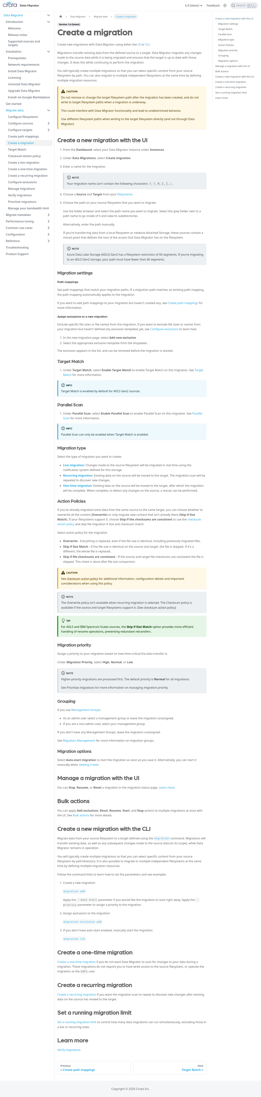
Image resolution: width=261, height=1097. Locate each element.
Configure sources (20, 123)
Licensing (14, 78)
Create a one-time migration (27, 169)
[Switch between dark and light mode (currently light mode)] (225, 5)
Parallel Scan (225, 34)
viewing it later (88, 765)
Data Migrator (13, 15)
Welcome (14, 28)
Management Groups (85, 710)
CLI (147, 44)
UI (139, 44)
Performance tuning (20, 221)
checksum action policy (82, 579)
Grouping (223, 55)
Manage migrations (21, 189)
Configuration (15, 234)
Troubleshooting (17, 247)
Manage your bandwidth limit (28, 208)
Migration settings (228, 23)
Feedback (213, 5)
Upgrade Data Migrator (24, 91)
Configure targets (20, 130)
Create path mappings (23, 136)
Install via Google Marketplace (29, 97)
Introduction (14, 22)
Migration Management (79, 741)
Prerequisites (17, 58)
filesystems (124, 194)
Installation (14, 52)
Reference (13, 241)
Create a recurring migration (27, 176)
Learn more (167, 788)
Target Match (17, 149)
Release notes (17, 35)
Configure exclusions (22, 182)
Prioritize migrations (22, 202)
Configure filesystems (23, 117)
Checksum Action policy (24, 156)
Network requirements (24, 65)
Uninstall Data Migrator (24, 84)
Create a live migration (23, 163)
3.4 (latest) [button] (192, 5)
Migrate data (15, 110)
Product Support (17, 254)
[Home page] (60, 16)
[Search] (244, 5)
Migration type (226, 39)
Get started (13, 104)
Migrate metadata (18, 215)
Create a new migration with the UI (234, 18)
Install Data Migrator (22, 71)
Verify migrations (20, 195)
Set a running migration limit (76, 1022)
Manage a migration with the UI (232, 66)
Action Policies (226, 45)
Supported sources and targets (24, 43)
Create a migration (21, 143)
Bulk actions (81, 815)
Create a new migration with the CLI (234, 76)
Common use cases (19, 228)
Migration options (228, 60)
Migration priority (227, 50)
